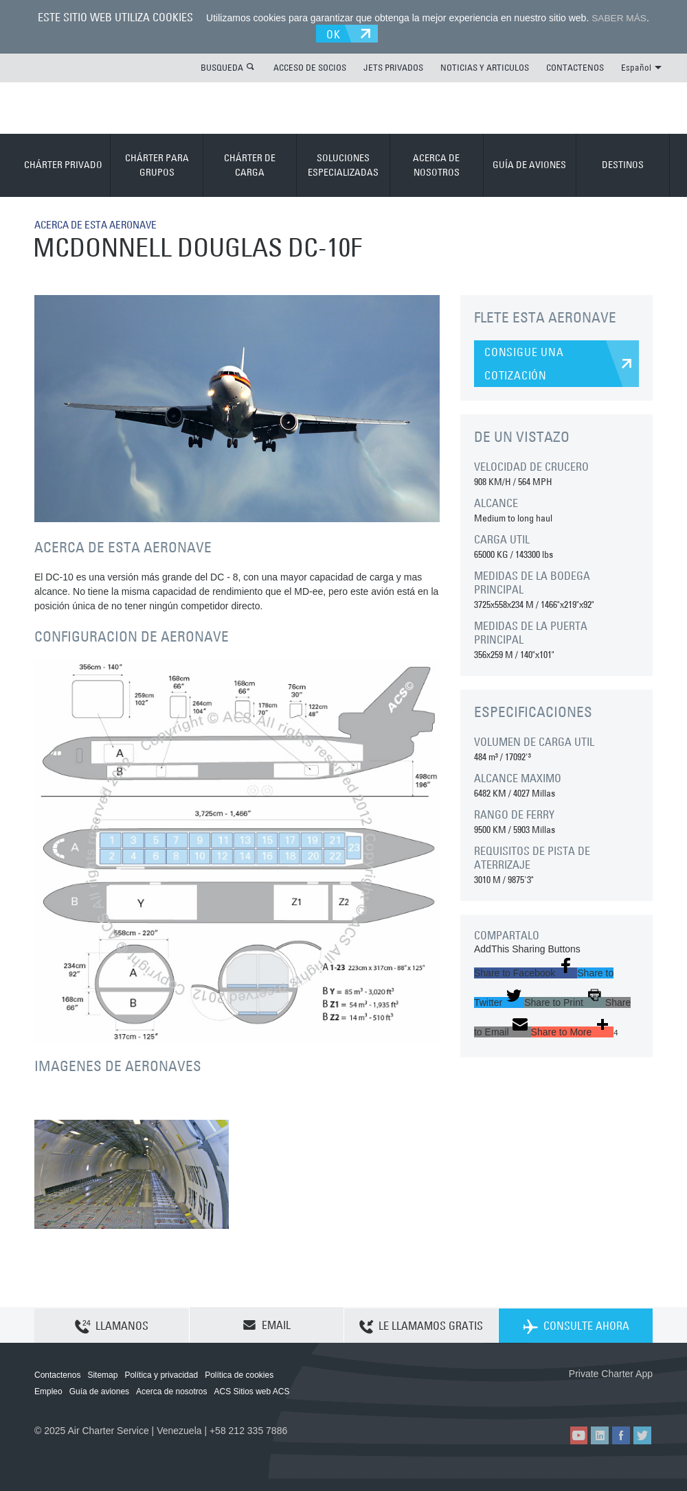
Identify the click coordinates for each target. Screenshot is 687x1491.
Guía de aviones (99, 1391)
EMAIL (267, 1324)
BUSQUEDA (222, 65)
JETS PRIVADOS (393, 65)
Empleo (48, 1391)
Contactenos (57, 1374)
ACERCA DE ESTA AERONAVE (101, 223)
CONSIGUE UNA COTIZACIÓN (524, 362)
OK (335, 32)
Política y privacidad (161, 1374)
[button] (525, 971)
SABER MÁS (619, 17)
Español (641, 65)
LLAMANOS (111, 1324)
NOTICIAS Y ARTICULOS (484, 65)
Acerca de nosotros (171, 1391)
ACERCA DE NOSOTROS (436, 163)
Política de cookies (239, 1374)
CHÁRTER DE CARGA (249, 163)
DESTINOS (623, 164)
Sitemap (102, 1374)
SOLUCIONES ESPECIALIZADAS (343, 163)
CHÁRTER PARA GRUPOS (157, 163)
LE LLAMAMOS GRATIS (421, 1324)
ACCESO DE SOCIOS (309, 65)
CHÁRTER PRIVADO (63, 164)
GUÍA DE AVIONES (529, 164)
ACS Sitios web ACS (251, 1391)
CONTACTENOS (575, 65)
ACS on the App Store (561, 1395)
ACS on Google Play (623, 1395)
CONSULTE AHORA (576, 1324)
